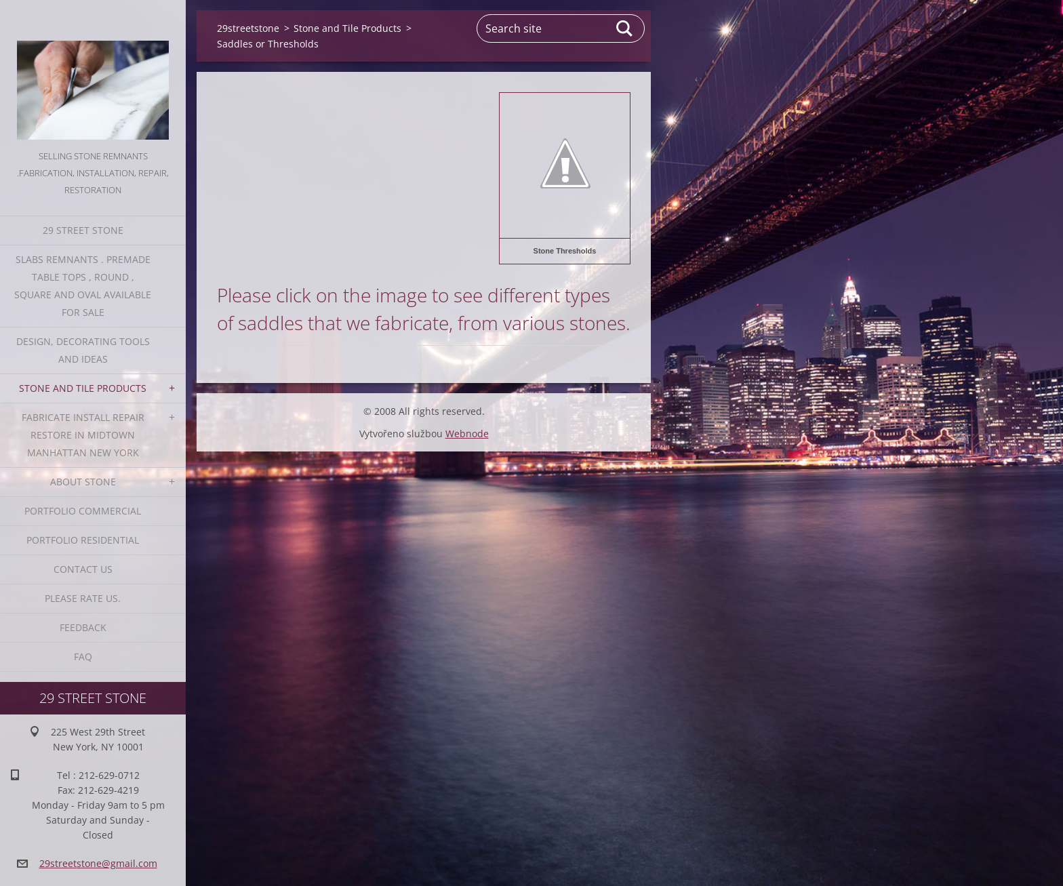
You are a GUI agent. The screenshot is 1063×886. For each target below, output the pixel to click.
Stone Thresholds (565, 251)
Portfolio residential (82, 539)
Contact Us (83, 569)
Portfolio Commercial (82, 510)
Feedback (83, 627)
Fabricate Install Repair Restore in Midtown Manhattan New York (83, 435)
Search (625, 28)
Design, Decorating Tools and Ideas (83, 350)
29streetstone (248, 28)
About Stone (83, 481)
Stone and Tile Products (82, 388)
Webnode (467, 433)
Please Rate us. (83, 598)
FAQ (83, 656)
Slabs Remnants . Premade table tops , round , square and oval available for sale (82, 286)
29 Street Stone (83, 230)
